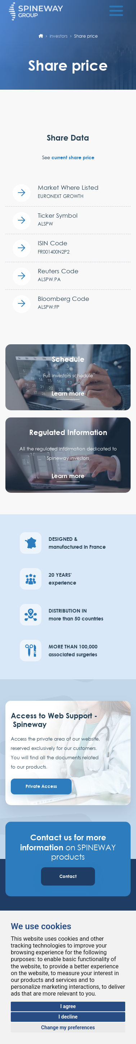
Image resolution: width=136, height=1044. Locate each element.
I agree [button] (68, 1006)
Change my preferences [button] (68, 1027)
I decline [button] (67, 1017)
